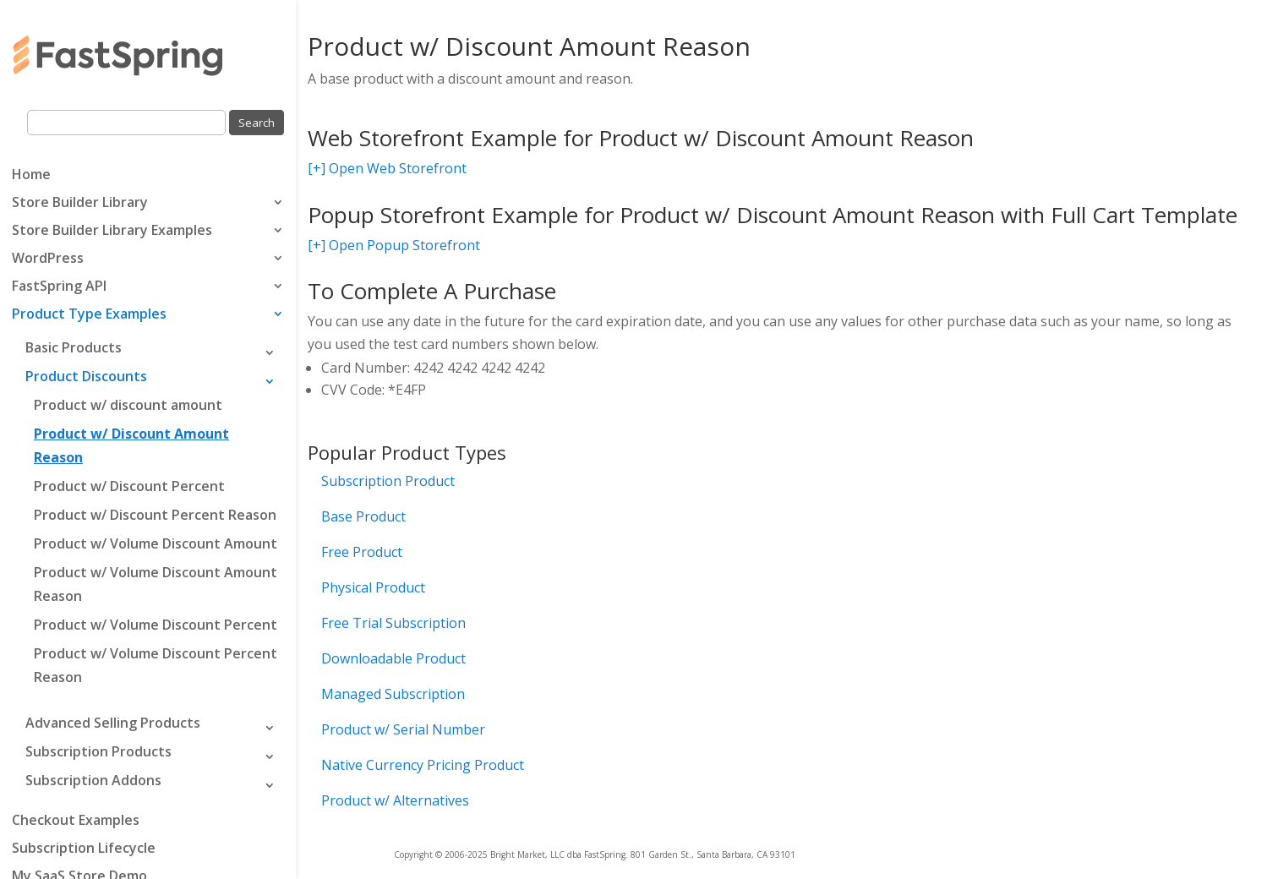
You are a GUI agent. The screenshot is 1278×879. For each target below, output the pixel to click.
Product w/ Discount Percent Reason (155, 514)
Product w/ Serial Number (403, 729)
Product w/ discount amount (128, 405)
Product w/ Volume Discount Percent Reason (155, 665)
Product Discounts (86, 376)
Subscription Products (98, 751)
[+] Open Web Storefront (387, 168)
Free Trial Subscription (393, 623)
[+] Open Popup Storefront (394, 245)
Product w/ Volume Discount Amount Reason (155, 584)
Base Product (363, 516)
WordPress (48, 259)
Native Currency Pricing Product (422, 765)
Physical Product (373, 587)
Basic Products (73, 347)
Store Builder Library (80, 203)
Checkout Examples (75, 821)
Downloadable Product (393, 658)
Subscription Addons (93, 780)
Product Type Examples (89, 315)
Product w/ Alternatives (395, 800)
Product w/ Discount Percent (129, 486)
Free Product (361, 552)
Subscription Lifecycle (84, 849)
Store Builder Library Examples (112, 231)
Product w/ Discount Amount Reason (131, 445)
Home (31, 175)
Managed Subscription (393, 694)
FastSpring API (59, 287)
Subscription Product (388, 481)
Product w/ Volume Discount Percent (155, 624)
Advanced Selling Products (112, 722)
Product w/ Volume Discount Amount (155, 543)
